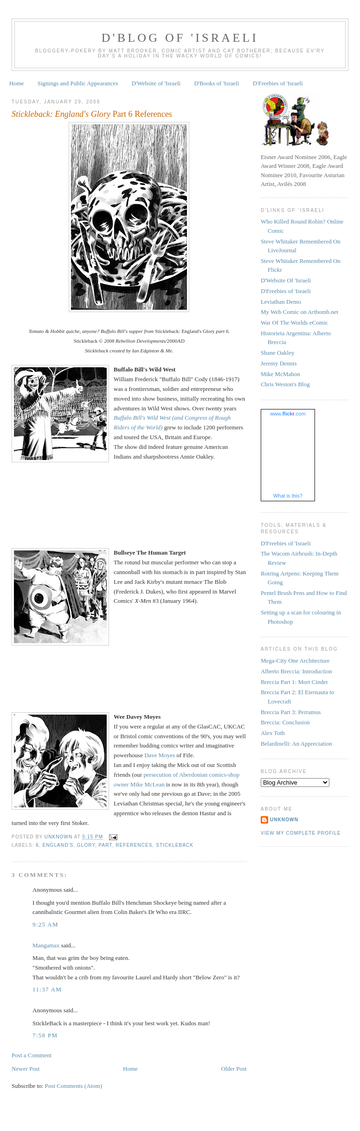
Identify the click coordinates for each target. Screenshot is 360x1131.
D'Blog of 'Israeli (180, 38)
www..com (287, 413)
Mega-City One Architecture (295, 660)
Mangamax (45, 945)
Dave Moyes (159, 755)
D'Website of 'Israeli (156, 83)
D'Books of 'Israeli (216, 83)
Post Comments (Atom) (74, 1085)
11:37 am (47, 989)
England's (57, 845)
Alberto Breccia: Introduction (296, 671)
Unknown (284, 819)
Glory (86, 845)
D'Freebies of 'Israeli (278, 83)
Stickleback (174, 845)
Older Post (233, 1068)
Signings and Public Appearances (78, 83)
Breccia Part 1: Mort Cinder (294, 681)
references (134, 845)
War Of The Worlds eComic (294, 322)
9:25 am (45, 924)
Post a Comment (31, 1055)
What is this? (287, 495)
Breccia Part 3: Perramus (291, 712)
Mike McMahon (280, 374)
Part (105, 845)
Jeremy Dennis (279, 363)
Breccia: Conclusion (285, 722)
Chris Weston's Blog (285, 384)
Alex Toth (273, 732)
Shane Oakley (278, 352)
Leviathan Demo (281, 301)
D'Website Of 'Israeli (286, 280)
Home (16, 83)
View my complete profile (301, 833)
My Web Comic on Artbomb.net (299, 311)
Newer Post (25, 1068)
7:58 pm (45, 1035)
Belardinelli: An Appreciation (296, 743)
